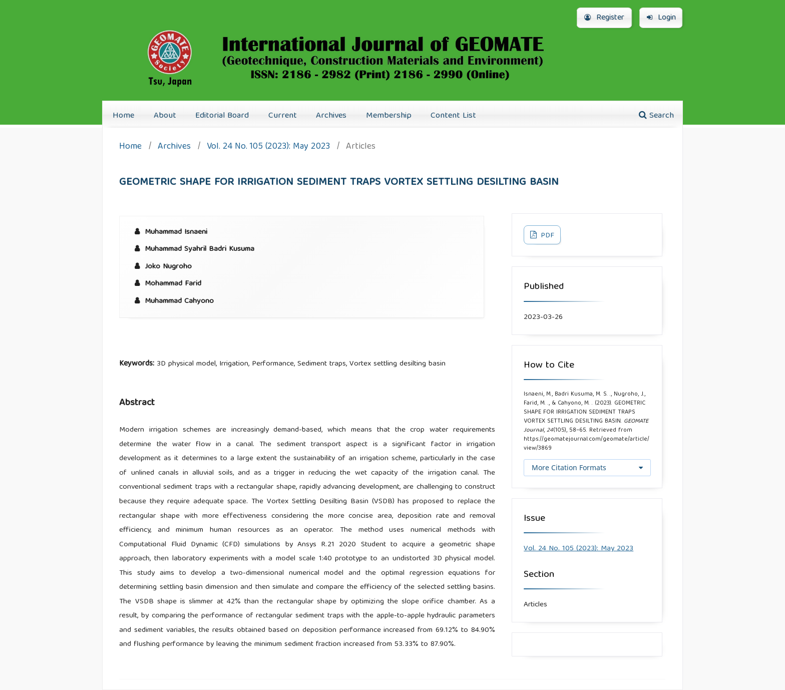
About (165, 116)
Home (123, 116)
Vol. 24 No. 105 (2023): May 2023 (268, 147)
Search (656, 116)
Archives (331, 116)
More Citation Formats (569, 467)
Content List (453, 116)
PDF (546, 235)
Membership (389, 116)
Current (282, 116)
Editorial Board (222, 116)
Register (604, 18)
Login (661, 18)
